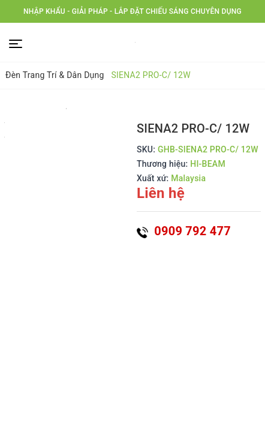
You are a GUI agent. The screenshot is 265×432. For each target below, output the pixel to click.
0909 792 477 (184, 231)
